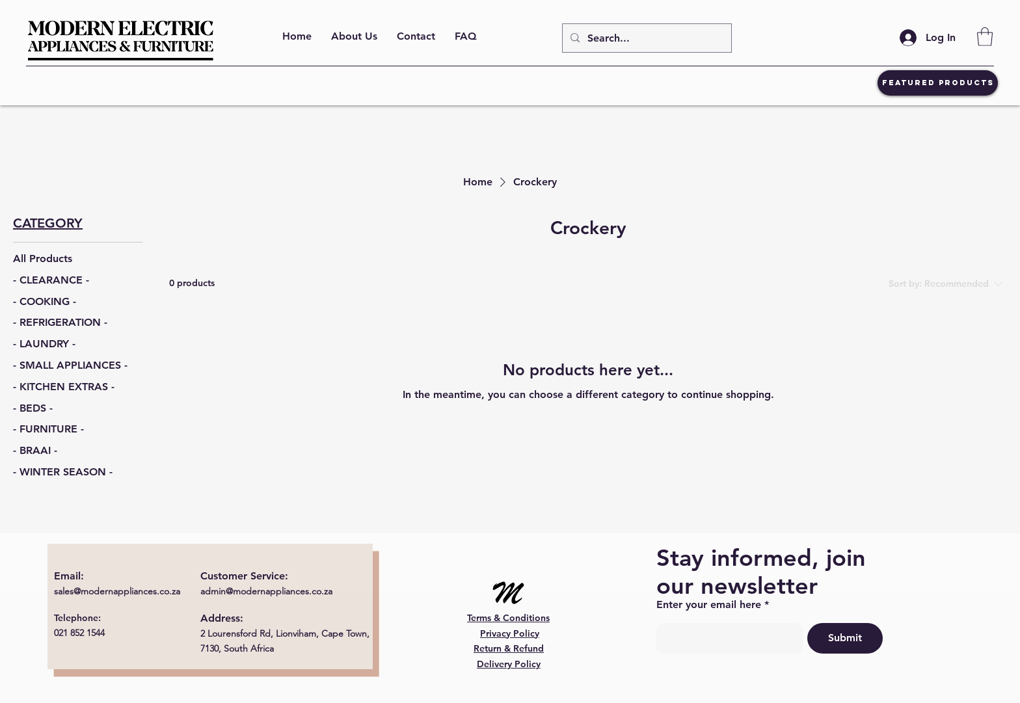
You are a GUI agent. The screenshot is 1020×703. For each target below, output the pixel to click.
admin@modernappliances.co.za (266, 591)
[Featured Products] (938, 83)
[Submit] (845, 638)
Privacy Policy (509, 633)
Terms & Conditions (508, 618)
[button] (985, 36)
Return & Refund (509, 648)
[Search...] (645, 38)
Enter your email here (708, 605)
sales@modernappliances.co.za (117, 591)
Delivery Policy (509, 664)
